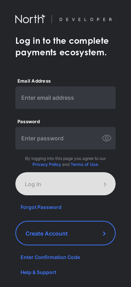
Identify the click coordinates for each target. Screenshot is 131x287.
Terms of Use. (85, 164)
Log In (65, 184)
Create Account (65, 233)
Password (28, 121)
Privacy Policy (46, 164)
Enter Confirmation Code (50, 257)
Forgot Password (41, 207)
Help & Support (38, 272)
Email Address (34, 81)
